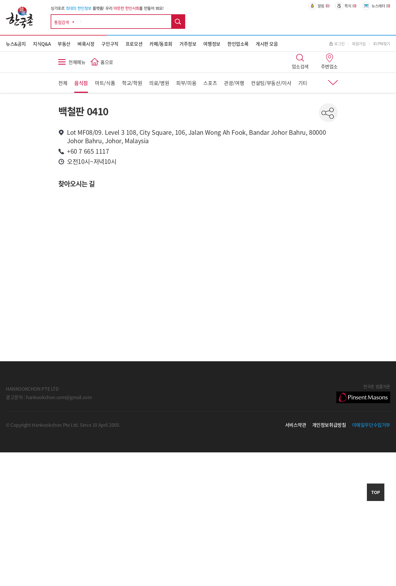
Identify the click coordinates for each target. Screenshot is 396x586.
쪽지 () (345, 6)
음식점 (81, 82)
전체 (62, 82)
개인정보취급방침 (329, 424)
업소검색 (300, 66)
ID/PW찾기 (381, 43)
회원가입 (358, 43)
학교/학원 (132, 82)
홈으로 (106, 62)
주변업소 (329, 66)
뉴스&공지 (16, 43)
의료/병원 (159, 82)
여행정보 (211, 43)
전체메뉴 (76, 62)
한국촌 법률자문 (363, 393)
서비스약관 (295, 424)
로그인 (336, 43)
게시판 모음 (267, 43)
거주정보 (187, 43)
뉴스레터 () (376, 6)
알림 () (319, 6)
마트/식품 (105, 82)
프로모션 (133, 43)
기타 (302, 82)
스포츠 (210, 82)
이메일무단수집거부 (371, 424)
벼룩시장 (85, 43)
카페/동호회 (160, 43)
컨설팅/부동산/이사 (271, 82)
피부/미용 (186, 82)
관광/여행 (234, 82)
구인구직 (109, 43)
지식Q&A (42, 43)
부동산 (64, 43)
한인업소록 (238, 43)
